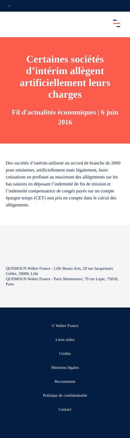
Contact (65, 409)
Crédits (65, 354)
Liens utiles (65, 340)
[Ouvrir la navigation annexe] (9, 5)
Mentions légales (65, 368)
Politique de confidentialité (65, 396)
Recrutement (65, 382)
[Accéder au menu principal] (116, 23)
